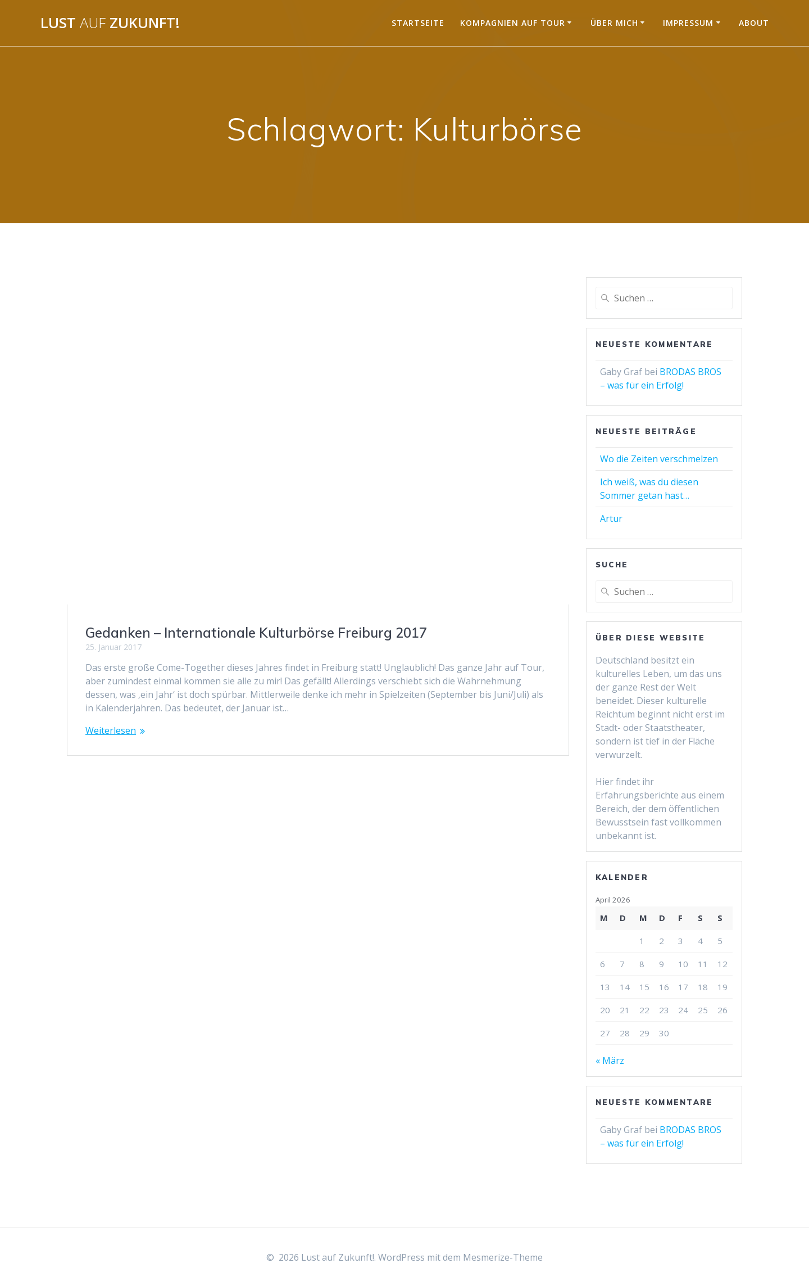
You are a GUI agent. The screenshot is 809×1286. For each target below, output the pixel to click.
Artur (611, 518)
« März (610, 1060)
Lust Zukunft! (110, 23)
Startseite (418, 22)
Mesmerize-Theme (503, 1257)
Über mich (614, 22)
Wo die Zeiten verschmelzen (659, 459)
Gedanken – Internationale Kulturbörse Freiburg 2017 (256, 632)
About (754, 22)
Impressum (688, 22)
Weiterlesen (110, 730)
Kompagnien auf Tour (512, 22)
